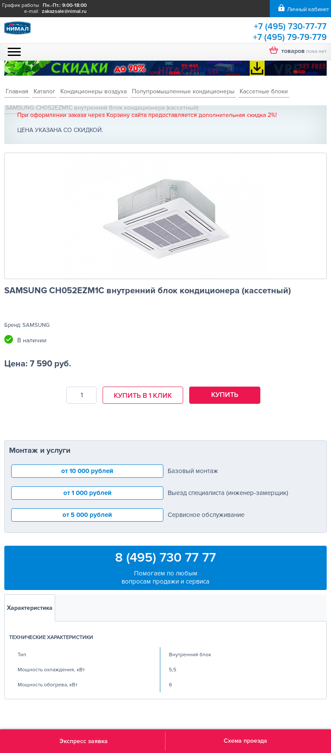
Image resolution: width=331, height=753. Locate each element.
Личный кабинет (308, 9)
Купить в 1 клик (143, 395)
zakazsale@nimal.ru (64, 11)
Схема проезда (245, 740)
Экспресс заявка (83, 741)
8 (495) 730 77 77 (165, 558)
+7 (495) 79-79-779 (290, 37)
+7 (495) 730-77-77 (290, 27)
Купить (224, 394)
